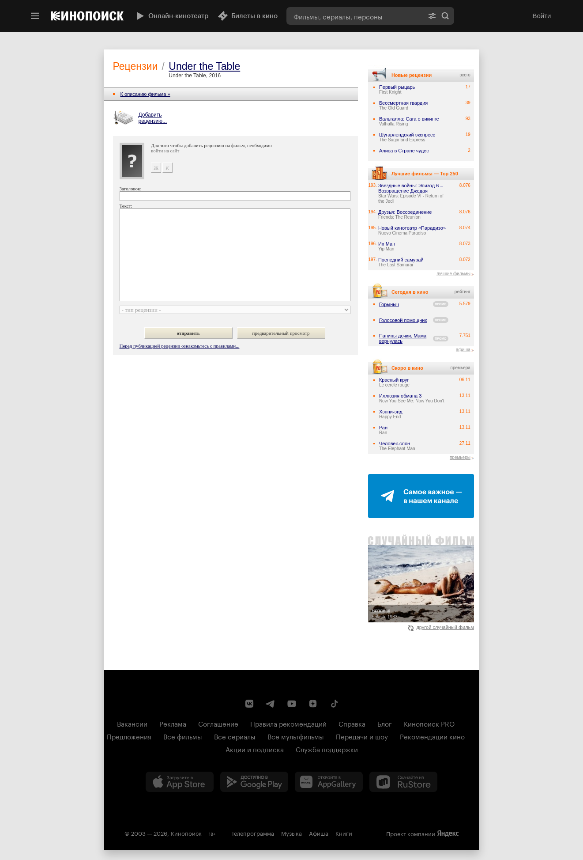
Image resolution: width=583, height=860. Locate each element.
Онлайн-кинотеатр (172, 16)
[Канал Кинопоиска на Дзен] (313, 703)
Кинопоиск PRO (429, 723)
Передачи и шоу (362, 736)
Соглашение (218, 723)
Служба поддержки (327, 748)
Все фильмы (182, 736)
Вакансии (132, 723)
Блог (384, 723)
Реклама (172, 723)
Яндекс (448, 833)
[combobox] (354, 16)
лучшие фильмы (453, 273)
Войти (542, 15)
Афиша (318, 832)
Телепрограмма (252, 832)
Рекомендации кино (432, 736)
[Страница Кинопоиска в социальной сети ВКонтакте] (249, 703)
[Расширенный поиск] (432, 16)
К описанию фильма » (145, 94)
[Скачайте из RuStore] (403, 782)
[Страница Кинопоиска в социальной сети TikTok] (334, 703)
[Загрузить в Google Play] (254, 782)
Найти (445, 15)
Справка (352, 723)
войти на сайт (165, 150)
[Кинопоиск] (87, 16)
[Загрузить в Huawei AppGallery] (329, 782)
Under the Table (204, 66)
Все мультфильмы (295, 736)
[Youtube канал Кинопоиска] (291, 703)
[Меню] (35, 16)
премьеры (460, 457)
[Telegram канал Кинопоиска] (270, 703)
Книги (343, 832)
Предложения (129, 736)
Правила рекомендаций (288, 723)
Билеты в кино (248, 16)
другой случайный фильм (441, 627)
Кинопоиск (186, 832)
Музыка (291, 832)
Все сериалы (235, 736)
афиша (463, 349)
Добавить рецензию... (153, 118)
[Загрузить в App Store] (180, 782)
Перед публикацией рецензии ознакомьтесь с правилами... (180, 346)
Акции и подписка (255, 748)
